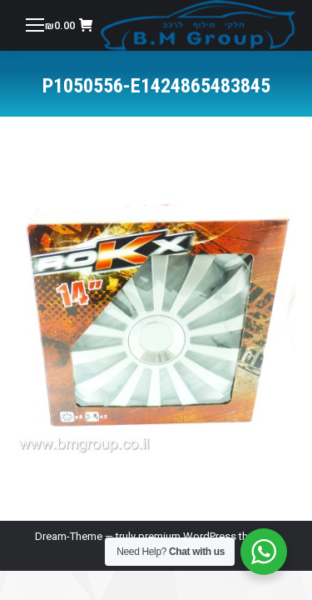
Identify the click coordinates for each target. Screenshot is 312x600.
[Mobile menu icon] (35, 25)
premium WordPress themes (206, 536)
